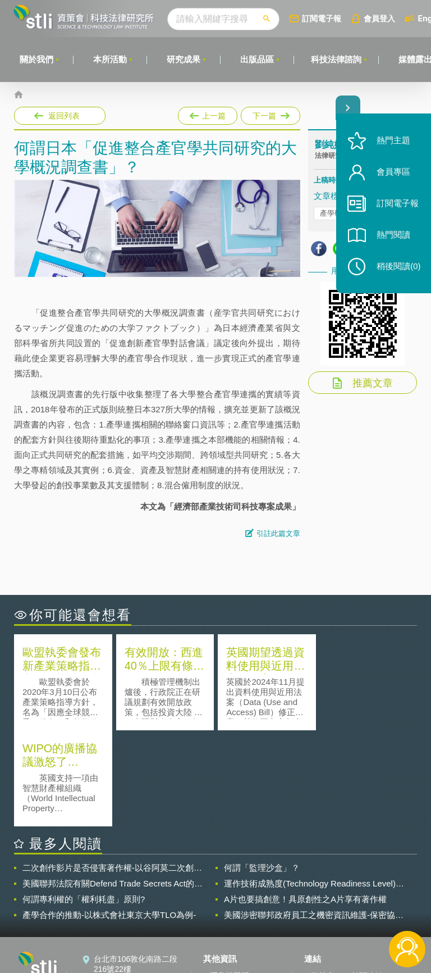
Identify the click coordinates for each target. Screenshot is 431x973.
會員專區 (393, 173)
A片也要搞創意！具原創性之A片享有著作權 (305, 803)
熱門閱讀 (393, 236)
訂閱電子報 (322, 18)
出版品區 (257, 59)
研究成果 (183, 59)
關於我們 (36, 59)
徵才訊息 (225, 895)
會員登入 (380, 18)
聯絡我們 (225, 911)
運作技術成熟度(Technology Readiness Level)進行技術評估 (314, 788)
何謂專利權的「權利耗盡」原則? (83, 803)
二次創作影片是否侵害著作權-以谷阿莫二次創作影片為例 (112, 772)
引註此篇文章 (278, 533)
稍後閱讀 (398, 267)
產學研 (331, 213)
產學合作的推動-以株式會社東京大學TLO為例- (109, 819)
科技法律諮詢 (336, 59)
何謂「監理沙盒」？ (262, 771)
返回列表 (64, 115)
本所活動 (110, 59)
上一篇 (207, 113)
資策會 (322, 879)
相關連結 (367, 879)
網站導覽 (225, 926)
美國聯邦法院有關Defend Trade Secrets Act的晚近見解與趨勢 (112, 788)
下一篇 (270, 113)
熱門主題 (393, 142)
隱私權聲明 (229, 879)
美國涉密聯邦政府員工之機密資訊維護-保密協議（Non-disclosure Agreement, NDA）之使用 (314, 819)
